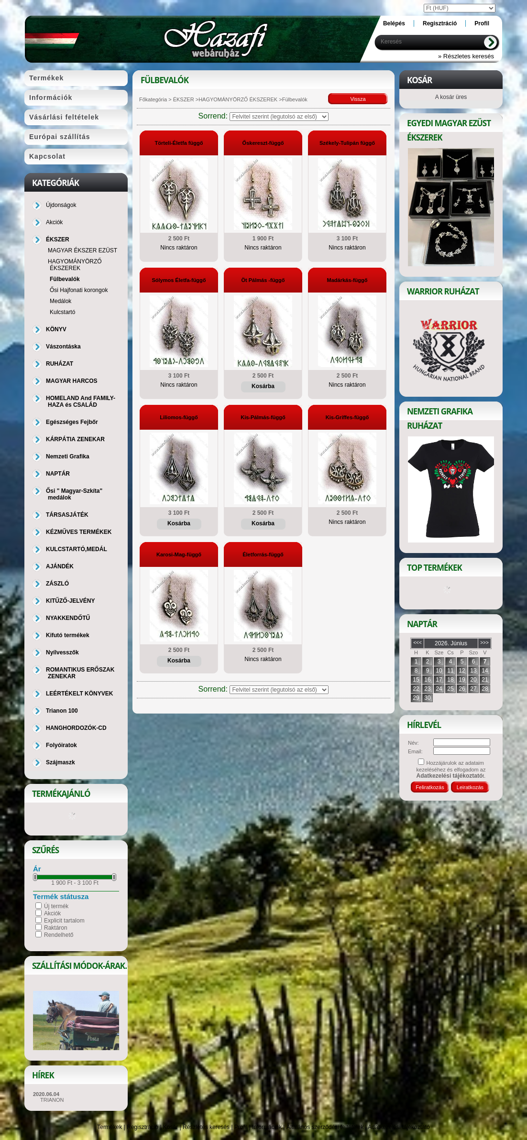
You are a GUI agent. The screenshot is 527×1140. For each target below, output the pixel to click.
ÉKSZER (183, 99)
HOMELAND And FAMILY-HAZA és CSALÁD (80, 401)
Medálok (60, 301)
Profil (240, 1127)
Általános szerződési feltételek (324, 1127)
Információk (267, 1127)
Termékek (109, 1127)
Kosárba (263, 386)
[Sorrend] (279, 116)
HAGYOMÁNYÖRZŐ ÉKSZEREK (237, 99)
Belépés (394, 23)
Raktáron (55, 927)
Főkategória (153, 99)
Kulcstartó (62, 312)
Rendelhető (58, 935)
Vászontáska (63, 346)
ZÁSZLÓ (57, 583)
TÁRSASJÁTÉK (67, 514)
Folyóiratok (61, 745)
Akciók (52, 913)
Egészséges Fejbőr (72, 422)
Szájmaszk (60, 762)
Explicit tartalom (64, 920)
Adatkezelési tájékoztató (398, 1127)
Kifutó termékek (67, 635)
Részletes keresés (206, 1127)
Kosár (170, 1127)
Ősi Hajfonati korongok (79, 290)
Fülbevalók (65, 279)
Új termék (56, 906)
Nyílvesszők (62, 652)
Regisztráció (142, 1127)
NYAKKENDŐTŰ (68, 618)
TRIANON (52, 1100)
